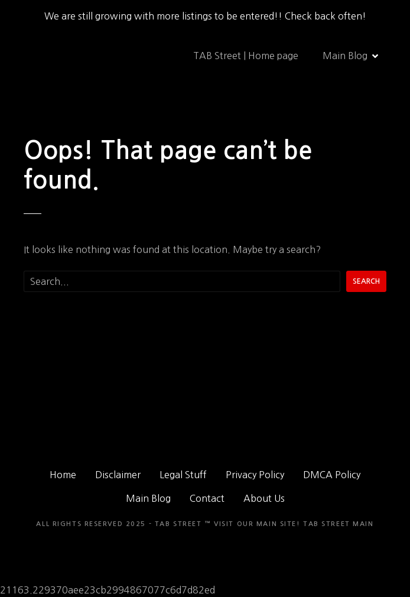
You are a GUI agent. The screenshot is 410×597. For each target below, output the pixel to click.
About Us (264, 498)
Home (63, 474)
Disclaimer (118, 474)
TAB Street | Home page (245, 55)
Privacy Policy (255, 474)
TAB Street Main (338, 524)
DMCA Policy (331, 474)
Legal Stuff (183, 474)
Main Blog (345, 55)
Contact (207, 498)
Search (366, 281)
